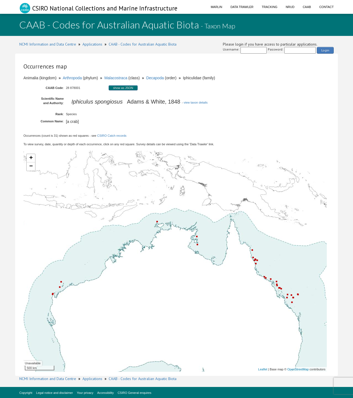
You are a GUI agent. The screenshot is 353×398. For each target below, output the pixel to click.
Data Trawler (242, 7)
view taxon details (196, 102)
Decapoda (155, 78)
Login (325, 50)
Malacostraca (115, 78)
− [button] (31, 166)
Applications (92, 44)
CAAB (307, 7)
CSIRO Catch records (111, 135)
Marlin (216, 7)
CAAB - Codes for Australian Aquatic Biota (142, 44)
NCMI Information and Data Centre (47, 44)
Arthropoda (72, 78)
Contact (326, 7)
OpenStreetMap (298, 369)
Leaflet (262, 369)
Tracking (269, 7)
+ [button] (31, 158)
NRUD (290, 7)
